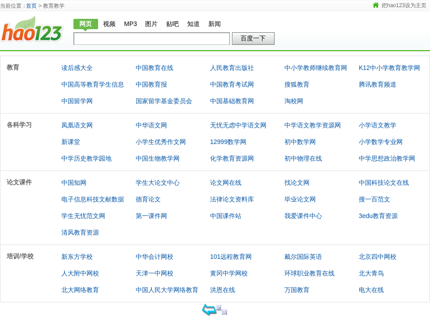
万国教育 (297, 289)
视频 (109, 23)
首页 (31, 6)
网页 (85, 23)
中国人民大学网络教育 (167, 289)
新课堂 (70, 141)
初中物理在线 (303, 158)
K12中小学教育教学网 (389, 67)
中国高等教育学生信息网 (92, 92)
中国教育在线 (154, 67)
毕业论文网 (300, 199)
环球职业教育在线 (309, 273)
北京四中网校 (377, 256)
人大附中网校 (80, 273)
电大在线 (371, 289)
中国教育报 (151, 84)
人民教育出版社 (232, 67)
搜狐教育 (297, 84)
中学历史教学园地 (86, 158)
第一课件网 (151, 215)
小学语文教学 (377, 125)
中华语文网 (151, 125)
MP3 (130, 23)
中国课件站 (225, 215)
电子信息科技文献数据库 (92, 207)
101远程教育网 (231, 256)
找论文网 (297, 182)
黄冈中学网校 (229, 273)
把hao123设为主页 (404, 5)
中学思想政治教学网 (387, 158)
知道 (193, 23)
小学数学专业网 (381, 141)
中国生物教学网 (158, 158)
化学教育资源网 (232, 158)
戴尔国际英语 (303, 256)
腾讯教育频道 (377, 84)
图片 (151, 23)
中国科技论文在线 (384, 182)
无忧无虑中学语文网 (238, 125)
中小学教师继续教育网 (315, 67)
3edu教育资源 (378, 215)
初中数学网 (300, 141)
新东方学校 (77, 256)
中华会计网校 (154, 256)
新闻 (214, 23)
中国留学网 (77, 101)
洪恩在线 (222, 289)
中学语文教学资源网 (312, 125)
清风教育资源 (80, 232)
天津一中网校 (154, 273)
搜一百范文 (374, 199)
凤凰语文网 (77, 125)
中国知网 (73, 182)
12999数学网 (228, 141)
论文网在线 (225, 182)
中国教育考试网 (232, 84)
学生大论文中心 (158, 182)
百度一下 (253, 38)
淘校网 (293, 101)
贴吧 (172, 23)
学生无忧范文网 (83, 215)
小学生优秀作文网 (161, 141)
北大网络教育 (80, 289)
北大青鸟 (371, 273)
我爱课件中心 (303, 215)
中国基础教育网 (232, 101)
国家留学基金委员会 (164, 101)
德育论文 (148, 199)
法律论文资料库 (232, 199)
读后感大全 (77, 67)
